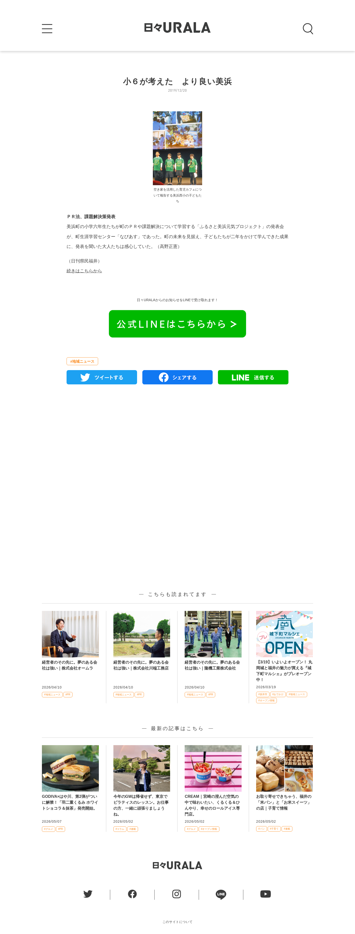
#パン (261, 828)
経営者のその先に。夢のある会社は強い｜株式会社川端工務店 (141, 665)
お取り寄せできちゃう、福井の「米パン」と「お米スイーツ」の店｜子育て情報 (283, 802)
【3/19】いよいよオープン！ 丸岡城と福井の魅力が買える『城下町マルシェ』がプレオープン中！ (284, 671)
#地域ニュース (82, 361)
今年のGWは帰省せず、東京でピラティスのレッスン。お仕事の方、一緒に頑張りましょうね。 (141, 805)
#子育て (274, 828)
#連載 (132, 829)
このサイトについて (177, 922)
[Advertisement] (177, 444)
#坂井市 (262, 694)
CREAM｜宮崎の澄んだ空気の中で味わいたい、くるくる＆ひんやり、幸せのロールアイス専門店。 (212, 805)
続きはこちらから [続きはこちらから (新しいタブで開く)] (84, 270)
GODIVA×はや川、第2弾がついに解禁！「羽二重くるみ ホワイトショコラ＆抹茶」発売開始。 (70, 802)
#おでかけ (278, 694)
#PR (68, 694)
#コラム (120, 829)
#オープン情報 (266, 700)
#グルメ (48, 829)
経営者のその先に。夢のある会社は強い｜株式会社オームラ (69, 665)
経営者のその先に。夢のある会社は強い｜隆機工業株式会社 (212, 665)
